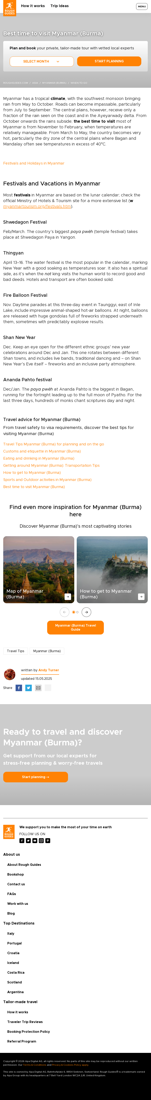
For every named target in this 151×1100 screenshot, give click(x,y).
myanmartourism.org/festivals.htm (37, 207)
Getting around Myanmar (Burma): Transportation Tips (51, 466)
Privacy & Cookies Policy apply (70, 1065)
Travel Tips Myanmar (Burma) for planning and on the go (53, 444)
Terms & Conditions (34, 1065)
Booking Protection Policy (28, 1031)
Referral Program (21, 1041)
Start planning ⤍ (35, 777)
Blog (11, 913)
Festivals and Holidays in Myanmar (33, 163)
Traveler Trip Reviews (25, 1022)
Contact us (16, 884)
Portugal (14, 943)
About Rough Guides (24, 864)
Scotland (14, 982)
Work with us (17, 903)
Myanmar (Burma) (54, 83)
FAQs (11, 894)
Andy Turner (48, 670)
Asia (35, 83)
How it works (33, 6)
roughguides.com (15, 83)
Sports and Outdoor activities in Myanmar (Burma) (47, 480)
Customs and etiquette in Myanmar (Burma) (42, 451)
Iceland (13, 963)
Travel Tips (15, 651)
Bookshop (15, 874)
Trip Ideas (59, 6)
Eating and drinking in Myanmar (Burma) (38, 458)
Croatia (13, 953)
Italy (10, 933)
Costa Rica (15, 972)
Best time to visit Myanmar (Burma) (34, 487)
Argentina (15, 992)
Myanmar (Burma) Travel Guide (75, 627)
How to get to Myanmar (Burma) (32, 473)
